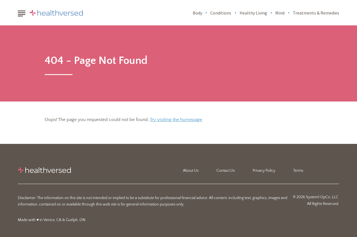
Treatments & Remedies (316, 13)
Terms (298, 170)
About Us (191, 170)
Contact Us (225, 170)
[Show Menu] (21, 12)
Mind (279, 13)
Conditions (220, 13)
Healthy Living (253, 13)
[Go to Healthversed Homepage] (56, 13)
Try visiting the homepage (176, 119)
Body (197, 13)
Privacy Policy (264, 170)
